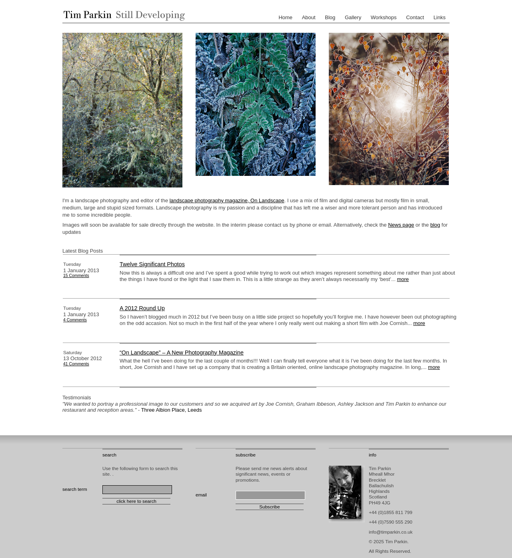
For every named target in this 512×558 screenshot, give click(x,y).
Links (440, 17)
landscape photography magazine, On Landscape (227, 200)
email (201, 494)
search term (74, 489)
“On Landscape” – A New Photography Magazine (182, 352)
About (309, 17)
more (403, 279)
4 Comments (75, 320)
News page (401, 225)
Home (285, 17)
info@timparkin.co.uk (390, 531)
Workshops (384, 17)
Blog (330, 17)
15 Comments (76, 275)
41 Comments (76, 364)
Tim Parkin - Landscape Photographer (122, 15)
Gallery (353, 17)
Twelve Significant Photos (152, 264)
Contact (415, 17)
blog (435, 225)
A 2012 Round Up (142, 308)
